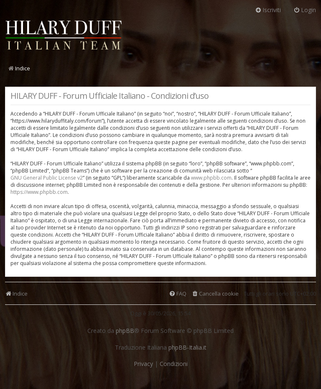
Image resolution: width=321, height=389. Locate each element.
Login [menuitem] (304, 10)
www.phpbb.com (211, 177)
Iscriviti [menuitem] (268, 10)
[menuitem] (215, 294)
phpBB (125, 331)
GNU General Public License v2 (46, 177)
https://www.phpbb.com (39, 192)
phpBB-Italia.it (187, 347)
